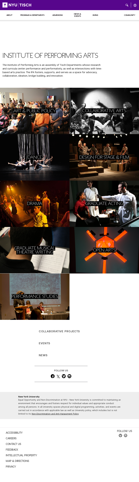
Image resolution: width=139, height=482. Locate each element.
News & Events (77, 15)
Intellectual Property (21, 455)
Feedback (12, 449)
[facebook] (53, 376)
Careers (11, 438)
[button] (127, 5)
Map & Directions (17, 461)
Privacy (11, 466)
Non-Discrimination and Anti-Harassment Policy (55, 414)
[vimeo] (64, 376)
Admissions (57, 15)
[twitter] (58, 376)
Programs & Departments (32, 15)
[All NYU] (135, 5)
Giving (95, 15)
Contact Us (13, 444)
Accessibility (14, 432)
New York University (28, 396)
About (9, 15)
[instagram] (69, 376)
